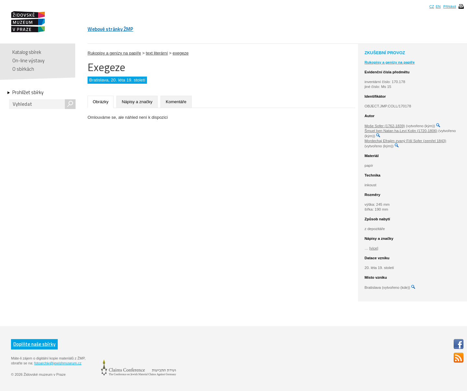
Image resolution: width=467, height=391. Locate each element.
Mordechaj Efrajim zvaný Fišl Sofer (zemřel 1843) (405, 141)
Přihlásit (449, 6)
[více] (373, 248)
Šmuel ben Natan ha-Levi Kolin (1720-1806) (401, 131)
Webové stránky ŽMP (110, 29)
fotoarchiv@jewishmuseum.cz (57, 363)
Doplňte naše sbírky (34, 344)
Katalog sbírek (26, 52)
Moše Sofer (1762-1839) (385, 126)
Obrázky (100, 101)
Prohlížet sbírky (27, 92)
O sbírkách (23, 69)
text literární (157, 53)
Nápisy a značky (137, 101)
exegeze (180, 53)
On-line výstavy (28, 60)
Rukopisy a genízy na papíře (114, 53)
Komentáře (176, 101)
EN (438, 6)
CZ (431, 6)
